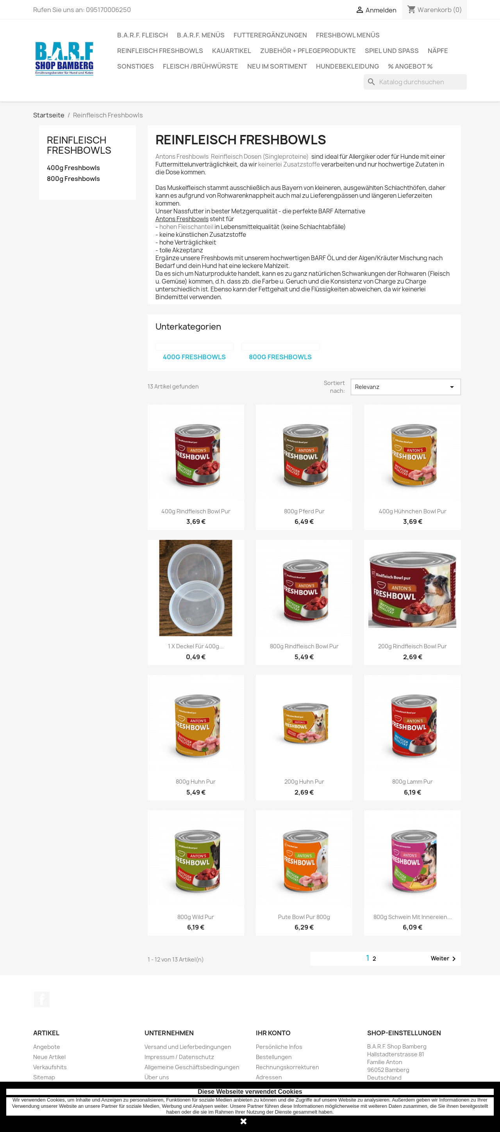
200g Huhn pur (304, 781)
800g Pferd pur (304, 511)
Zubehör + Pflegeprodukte (308, 50)
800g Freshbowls (73, 179)
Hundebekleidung (347, 66)
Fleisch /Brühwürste (200, 66)
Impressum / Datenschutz (179, 1057)
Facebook (42, 999)
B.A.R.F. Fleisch (142, 35)
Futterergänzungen (270, 35)
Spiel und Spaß (392, 50)
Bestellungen (274, 1057)
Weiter (445, 958)
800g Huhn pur (196, 781)
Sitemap (44, 1077)
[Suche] (415, 82)
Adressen (269, 1077)
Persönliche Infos (279, 1046)
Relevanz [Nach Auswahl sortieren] (406, 387)
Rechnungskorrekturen (287, 1067)
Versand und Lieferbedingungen (188, 1046)
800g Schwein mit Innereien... (412, 917)
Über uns (157, 1077)
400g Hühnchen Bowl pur (412, 511)
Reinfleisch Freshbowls (160, 50)
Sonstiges (135, 66)
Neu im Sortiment (277, 66)
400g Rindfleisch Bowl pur (195, 511)
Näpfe (438, 50)
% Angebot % (410, 66)
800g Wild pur (195, 917)
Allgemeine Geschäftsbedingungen (192, 1067)
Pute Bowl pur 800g (304, 917)
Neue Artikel (49, 1057)
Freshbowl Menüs (348, 35)
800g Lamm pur (412, 781)
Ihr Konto (273, 1033)
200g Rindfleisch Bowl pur (412, 646)
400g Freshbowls (73, 168)
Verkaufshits (50, 1067)
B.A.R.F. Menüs (201, 35)
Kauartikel (231, 50)
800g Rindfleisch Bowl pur (304, 646)
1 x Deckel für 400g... (196, 646)
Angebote (46, 1046)
